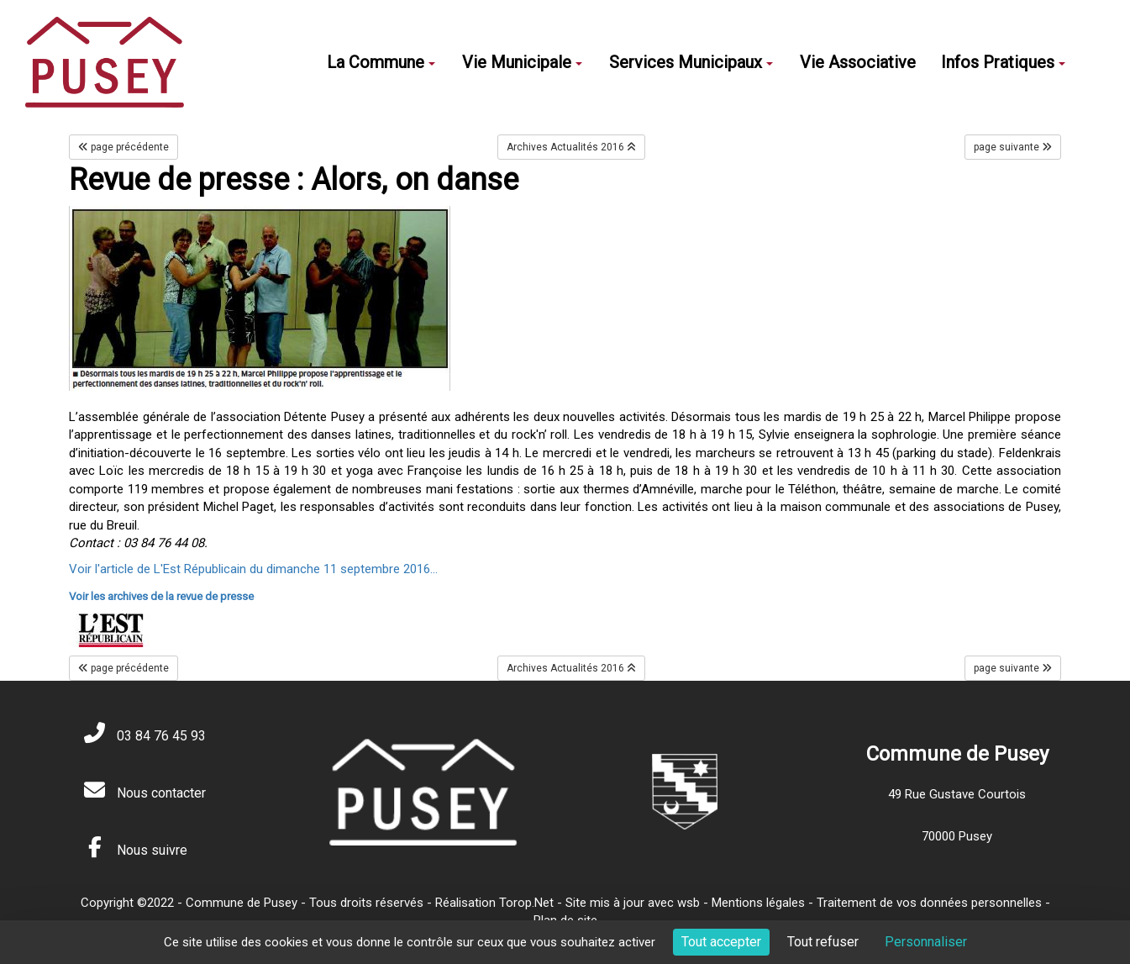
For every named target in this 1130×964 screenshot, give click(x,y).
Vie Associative (858, 62)
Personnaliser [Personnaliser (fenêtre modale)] (926, 942)
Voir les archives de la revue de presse (161, 596)
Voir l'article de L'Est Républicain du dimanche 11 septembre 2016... (253, 569)
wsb (688, 902)
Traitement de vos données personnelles (929, 902)
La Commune (381, 62)
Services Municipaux (691, 62)
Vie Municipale (522, 62)
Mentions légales (758, 902)
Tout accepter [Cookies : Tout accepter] (721, 942)
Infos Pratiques (1003, 62)
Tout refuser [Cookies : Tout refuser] (823, 942)
